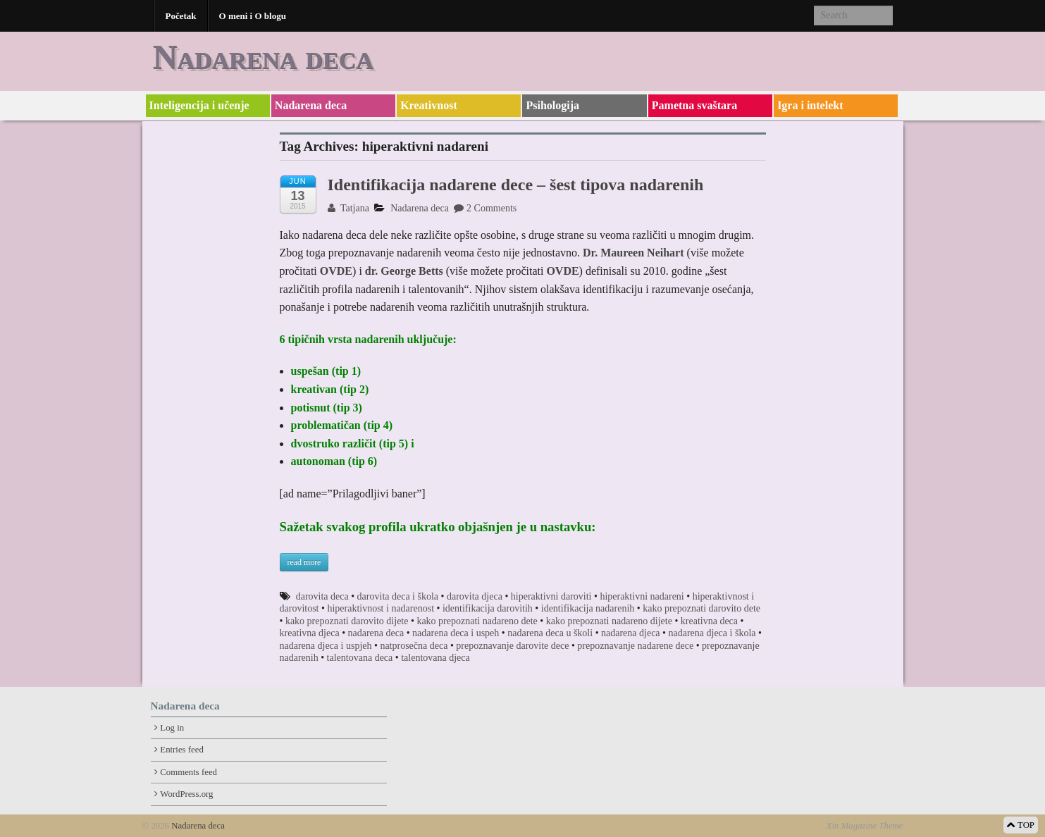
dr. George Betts (404, 271)
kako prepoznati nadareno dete (476, 621)
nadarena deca (376, 633)
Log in (172, 728)
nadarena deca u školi (550, 633)
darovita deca (322, 596)
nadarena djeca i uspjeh (326, 645)
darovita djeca (474, 596)
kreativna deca (709, 621)
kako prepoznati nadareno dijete (609, 621)
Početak (181, 16)
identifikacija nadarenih (588, 608)
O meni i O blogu (252, 16)
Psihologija (552, 105)
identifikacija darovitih (488, 608)
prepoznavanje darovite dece (512, 645)
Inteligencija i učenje (199, 105)
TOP (1020, 825)
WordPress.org (186, 794)
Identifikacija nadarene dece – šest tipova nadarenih (516, 184)
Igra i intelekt (810, 105)
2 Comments (485, 208)
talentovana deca (360, 657)
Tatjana (348, 208)
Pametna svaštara (694, 105)
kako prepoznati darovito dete (701, 608)
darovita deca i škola (397, 596)
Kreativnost (428, 105)
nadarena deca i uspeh (455, 633)
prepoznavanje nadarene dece (635, 645)
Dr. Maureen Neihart (635, 253)
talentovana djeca (435, 657)
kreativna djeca (310, 633)
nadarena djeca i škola (712, 633)
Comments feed (188, 772)
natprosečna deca (413, 645)
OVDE (336, 271)
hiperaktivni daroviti (551, 596)
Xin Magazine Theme (865, 826)
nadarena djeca (630, 633)
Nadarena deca (263, 56)
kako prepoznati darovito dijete (347, 621)
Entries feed (181, 750)
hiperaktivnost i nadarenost (380, 608)
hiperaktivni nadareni (642, 596)
